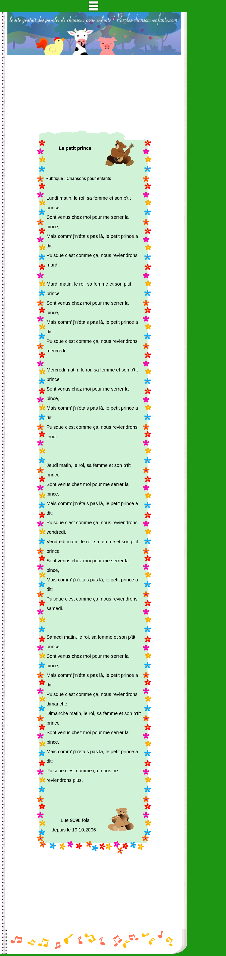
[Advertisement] (94, 92)
